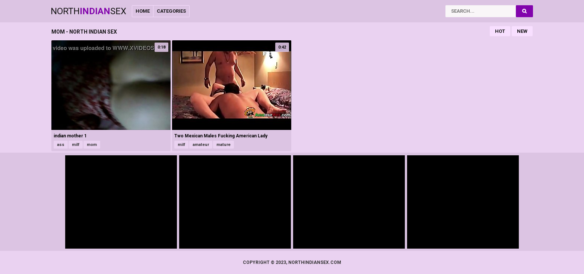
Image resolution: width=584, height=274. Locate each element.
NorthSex (88, 11)
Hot (500, 31)
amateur (201, 144)
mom (92, 144)
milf (75, 144)
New (522, 31)
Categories (171, 11)
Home (143, 11)
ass (60, 144)
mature (223, 144)
